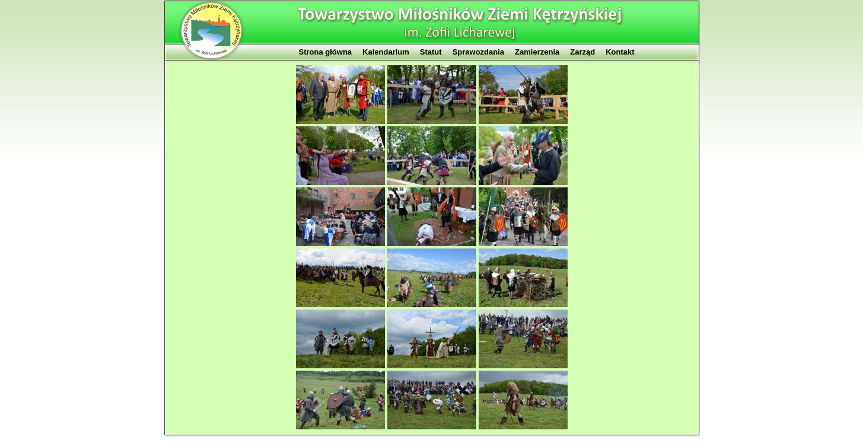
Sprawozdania (478, 51)
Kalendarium (385, 51)
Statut (431, 51)
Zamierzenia (537, 51)
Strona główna (325, 51)
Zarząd (582, 51)
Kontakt (620, 51)
